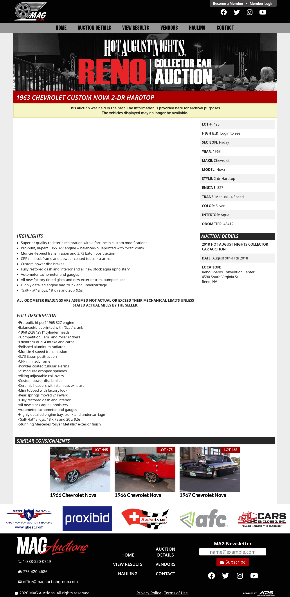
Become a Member (228, 3)
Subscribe (233, 562)
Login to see (230, 133)
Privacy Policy (149, 592)
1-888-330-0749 (34, 561)
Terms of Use (176, 592)
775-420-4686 (33, 571)
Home (61, 28)
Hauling (197, 28)
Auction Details (94, 28)
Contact (225, 28)
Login (262, 3)
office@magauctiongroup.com (48, 581)
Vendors (169, 28)
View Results (135, 28)
